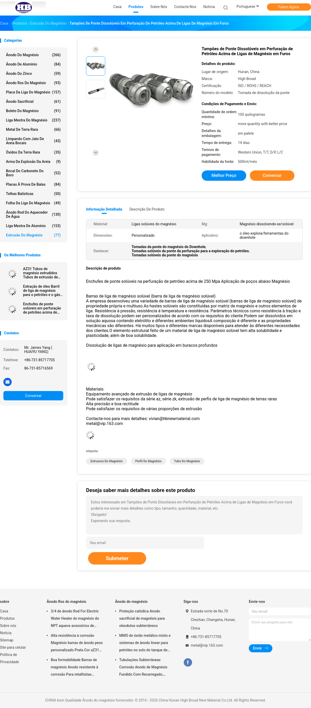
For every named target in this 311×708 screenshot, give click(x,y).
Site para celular (13, 647)
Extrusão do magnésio (33, 235)
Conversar (33, 396)
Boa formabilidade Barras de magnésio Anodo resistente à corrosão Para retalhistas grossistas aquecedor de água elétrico (75, 668)
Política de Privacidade (9, 658)
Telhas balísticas (33, 193)
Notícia (5, 633)
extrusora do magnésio (106, 461)
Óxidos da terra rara (33, 152)
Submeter (117, 558)
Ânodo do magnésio (33, 54)
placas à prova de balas (33, 184)
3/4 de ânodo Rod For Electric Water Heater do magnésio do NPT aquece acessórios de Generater (75, 619)
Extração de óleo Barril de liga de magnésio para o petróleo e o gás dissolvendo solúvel (41, 290)
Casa (4, 611)
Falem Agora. (289, 7)
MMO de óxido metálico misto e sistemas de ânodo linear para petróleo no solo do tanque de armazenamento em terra (145, 643)
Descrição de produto (146, 209)
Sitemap (6, 640)
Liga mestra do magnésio (33, 120)
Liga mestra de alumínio (33, 225)
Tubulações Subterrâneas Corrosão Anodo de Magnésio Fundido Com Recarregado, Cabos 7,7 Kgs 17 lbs (143, 668)
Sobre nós (8, 626)
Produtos (7, 618)
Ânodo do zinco (33, 73)
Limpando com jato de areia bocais (33, 141)
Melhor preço (223, 175)
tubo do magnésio (187, 461)
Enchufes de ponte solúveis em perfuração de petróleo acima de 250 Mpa (42, 308)
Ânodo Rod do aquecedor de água (33, 214)
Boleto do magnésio (33, 110)
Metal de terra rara (33, 129)
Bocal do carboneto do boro (33, 173)
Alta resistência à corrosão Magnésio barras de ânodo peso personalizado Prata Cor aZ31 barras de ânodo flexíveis (77, 643)
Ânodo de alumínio (33, 64)
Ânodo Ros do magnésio (33, 82)
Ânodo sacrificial (33, 101)
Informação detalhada (104, 209)
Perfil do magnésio (148, 461)
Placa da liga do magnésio (33, 92)
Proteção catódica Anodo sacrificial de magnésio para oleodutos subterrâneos (142, 618)
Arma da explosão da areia (33, 161)
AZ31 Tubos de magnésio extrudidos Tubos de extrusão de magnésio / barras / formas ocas (40, 273)
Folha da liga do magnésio (33, 203)
